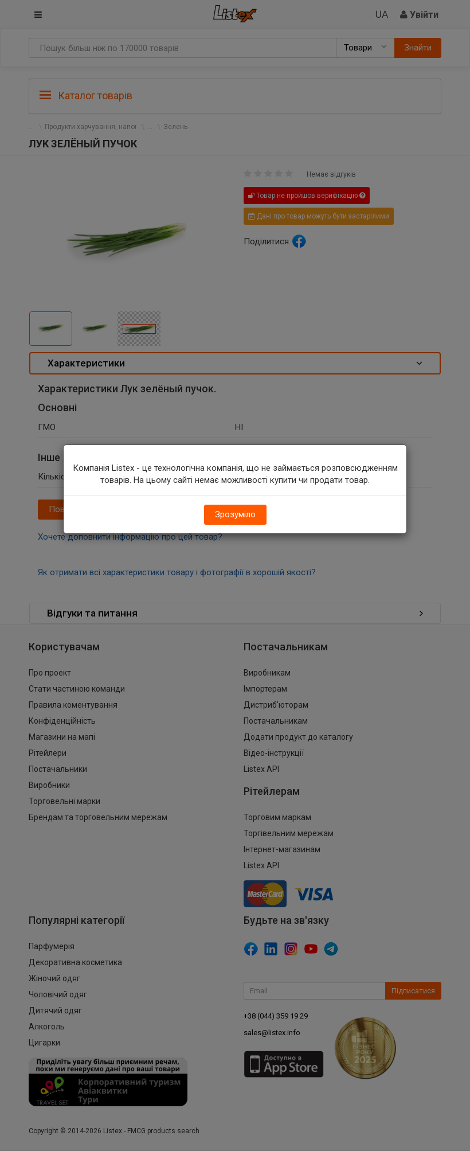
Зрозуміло (235, 514)
